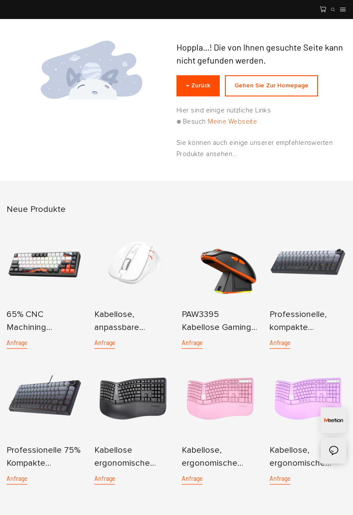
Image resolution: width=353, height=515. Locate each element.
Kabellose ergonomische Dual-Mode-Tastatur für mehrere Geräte (125, 458)
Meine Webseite (232, 121)
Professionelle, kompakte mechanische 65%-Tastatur (306, 322)
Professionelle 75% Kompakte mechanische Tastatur (43, 458)
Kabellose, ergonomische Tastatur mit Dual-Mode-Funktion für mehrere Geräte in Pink (218, 458)
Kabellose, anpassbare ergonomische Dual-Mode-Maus (128, 322)
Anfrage (16, 342)
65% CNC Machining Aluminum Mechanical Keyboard (28, 322)
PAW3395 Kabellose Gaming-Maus (218, 322)
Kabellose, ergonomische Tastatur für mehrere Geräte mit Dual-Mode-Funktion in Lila (307, 458)
